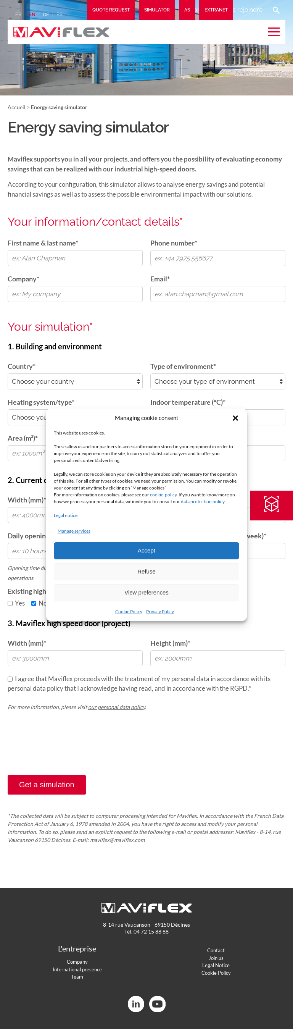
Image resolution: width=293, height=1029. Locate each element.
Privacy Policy (160, 611)
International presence (77, 969)
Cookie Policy (128, 611)
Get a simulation (46, 784)
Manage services (74, 531)
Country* (21, 366)
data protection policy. (203, 501)
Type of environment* (183, 366)
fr (18, 14)
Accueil (17, 107)
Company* (23, 279)
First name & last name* (43, 243)
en (32, 14)
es (59, 14)
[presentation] (66, 751)
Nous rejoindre (241, 9)
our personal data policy (116, 707)
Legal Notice (216, 965)
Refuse (146, 571)
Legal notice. (66, 515)
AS (187, 10)
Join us (216, 958)
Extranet (216, 10)
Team (77, 977)
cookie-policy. (164, 495)
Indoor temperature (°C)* (187, 402)
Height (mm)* (170, 643)
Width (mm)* (27, 643)
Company (77, 962)
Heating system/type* (41, 402)
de (46, 14)
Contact (216, 950)
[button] (235, 418)
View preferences (146, 592)
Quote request (111, 10)
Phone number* (173, 243)
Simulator (157, 10)
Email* (160, 279)
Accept (146, 550)
